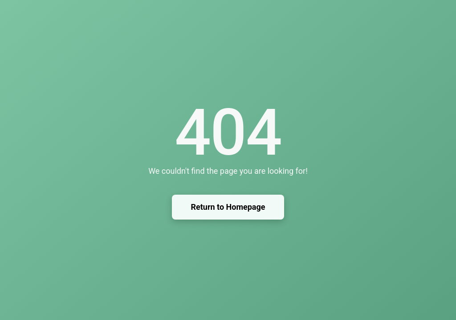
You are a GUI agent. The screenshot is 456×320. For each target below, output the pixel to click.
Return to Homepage (228, 207)
